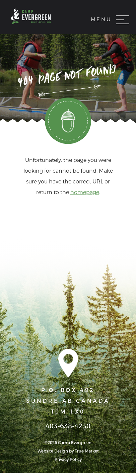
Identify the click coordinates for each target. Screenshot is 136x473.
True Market (87, 451)
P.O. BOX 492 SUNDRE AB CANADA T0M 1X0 (68, 401)
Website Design (53, 451)
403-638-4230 (68, 426)
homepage (84, 192)
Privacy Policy (68, 459)
